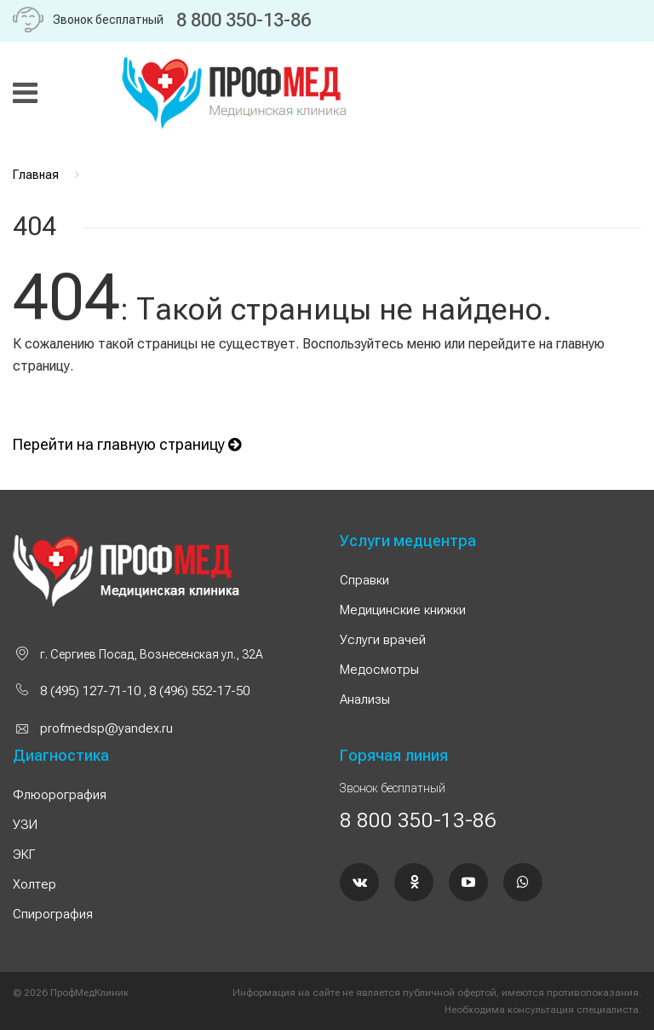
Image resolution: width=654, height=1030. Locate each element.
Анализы (365, 699)
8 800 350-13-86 (243, 20)
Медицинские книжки (403, 610)
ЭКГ (24, 854)
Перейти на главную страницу (127, 444)
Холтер (34, 884)
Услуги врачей (383, 639)
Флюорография (59, 795)
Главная (36, 174)
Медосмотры (379, 669)
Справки (364, 580)
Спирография (53, 914)
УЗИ (25, 824)
